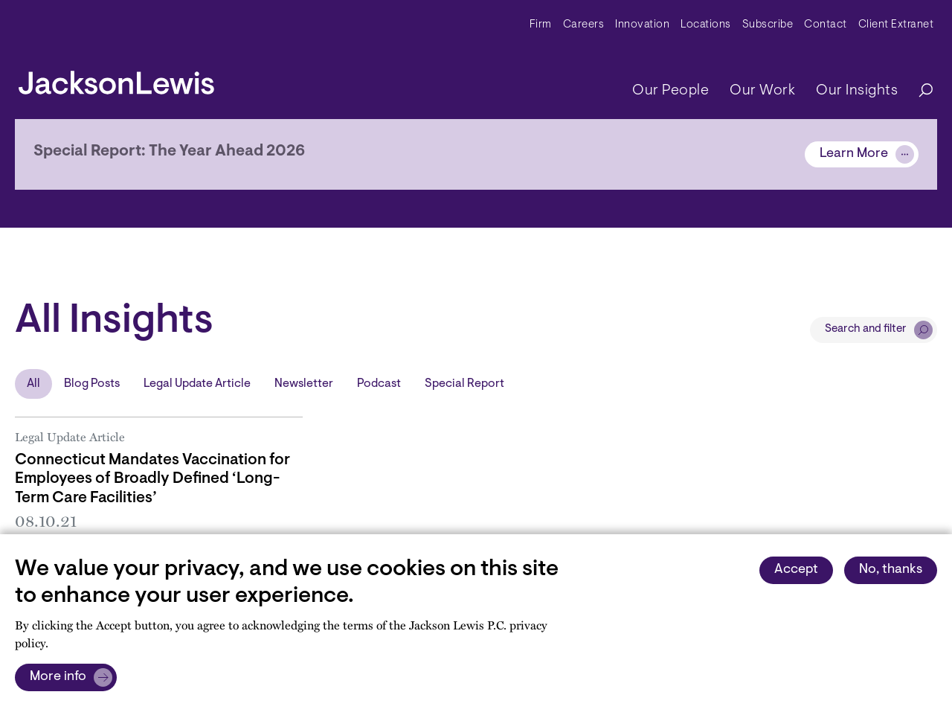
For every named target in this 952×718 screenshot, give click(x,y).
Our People (670, 90)
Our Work (762, 90)
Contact (825, 25)
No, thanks (890, 570)
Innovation (642, 25)
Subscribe (768, 25)
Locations (706, 25)
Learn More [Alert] (854, 154)
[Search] (918, 91)
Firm (541, 25)
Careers (584, 25)
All (33, 384)
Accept (796, 570)
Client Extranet (896, 25)
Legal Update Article (197, 384)
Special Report (464, 384)
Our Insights (857, 90)
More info (58, 677)
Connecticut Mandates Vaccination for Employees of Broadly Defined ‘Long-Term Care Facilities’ (152, 478)
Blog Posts (92, 384)
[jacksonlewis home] (116, 79)
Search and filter (866, 329)
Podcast (379, 384)
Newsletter (303, 384)
